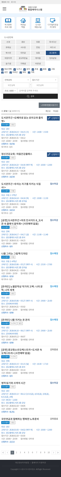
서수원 (23, 47)
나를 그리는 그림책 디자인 (14, 253)
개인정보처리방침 (22, 462)
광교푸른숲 (23, 58)
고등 (53, 69)
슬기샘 (8, 63)
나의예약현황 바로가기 (49, 105)
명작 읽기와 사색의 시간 (13, 383)
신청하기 (55, 118)
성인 (6, 72)
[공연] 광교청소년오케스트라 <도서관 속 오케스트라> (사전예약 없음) (21, 351)
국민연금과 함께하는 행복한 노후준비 (20, 419)
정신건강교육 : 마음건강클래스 (16, 153)
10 (49, 452)
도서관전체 (8, 37)
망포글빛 (52, 58)
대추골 (23, 53)
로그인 (13, 2)
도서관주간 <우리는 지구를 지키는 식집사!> (21, 185)
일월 (38, 53)
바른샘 (37, 63)
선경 (8, 42)
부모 (24, 72)
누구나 (19, 69)
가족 (32, 72)
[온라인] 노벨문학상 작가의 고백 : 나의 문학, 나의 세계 (22, 288)
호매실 (8, 47)
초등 (36, 69)
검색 (32, 96)
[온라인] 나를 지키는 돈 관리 (15, 319)
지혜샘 (23, 63)
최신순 (48, 111)
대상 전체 (8, 69)
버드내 (52, 47)
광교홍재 (52, 53)
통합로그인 (6, 2)
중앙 (23, 42)
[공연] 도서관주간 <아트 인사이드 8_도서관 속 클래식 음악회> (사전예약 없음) (22, 222)
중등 (44, 69)
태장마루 (8, 58)
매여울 (37, 58)
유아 (28, 69)
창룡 (38, 42)
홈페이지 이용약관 (39, 462)
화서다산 (52, 42)
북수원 (8, 53)
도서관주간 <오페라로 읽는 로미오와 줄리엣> (22, 119)
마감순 (55, 111)
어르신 (15, 72)
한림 (38, 47)
